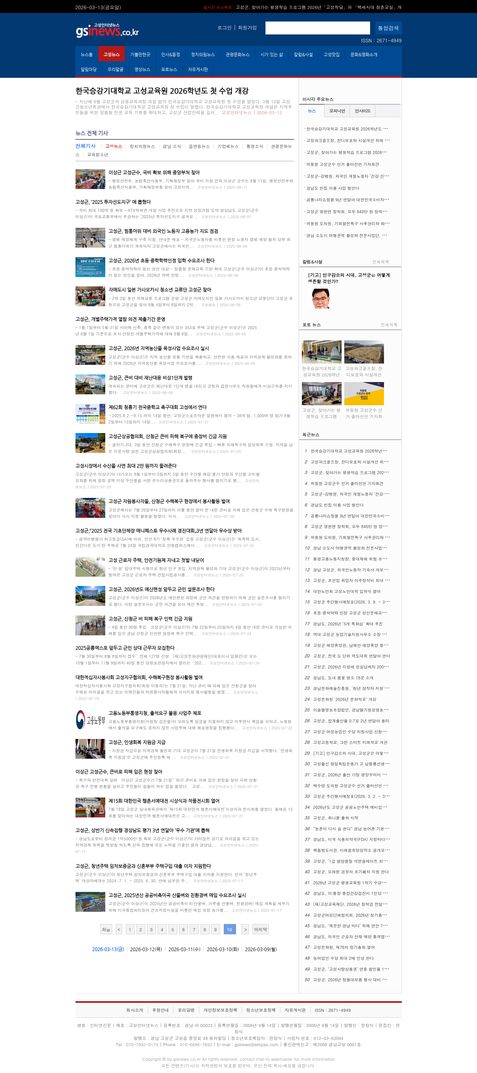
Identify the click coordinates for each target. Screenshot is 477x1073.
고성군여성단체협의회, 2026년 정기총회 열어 (354, 915)
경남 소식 (172, 146)
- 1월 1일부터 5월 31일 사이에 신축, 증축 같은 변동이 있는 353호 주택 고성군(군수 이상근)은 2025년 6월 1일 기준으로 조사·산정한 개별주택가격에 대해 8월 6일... (166, 330)
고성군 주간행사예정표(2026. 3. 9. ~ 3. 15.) (354, 602)
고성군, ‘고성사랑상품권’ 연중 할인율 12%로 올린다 (360, 969)
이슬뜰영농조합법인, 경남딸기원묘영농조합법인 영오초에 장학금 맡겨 (376, 709)
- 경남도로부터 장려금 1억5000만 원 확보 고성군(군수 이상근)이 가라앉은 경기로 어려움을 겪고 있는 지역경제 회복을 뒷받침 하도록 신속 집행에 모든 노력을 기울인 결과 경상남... (167, 845)
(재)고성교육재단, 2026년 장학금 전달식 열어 (354, 904)
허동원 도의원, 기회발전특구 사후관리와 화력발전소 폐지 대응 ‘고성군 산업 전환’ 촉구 (385, 223)
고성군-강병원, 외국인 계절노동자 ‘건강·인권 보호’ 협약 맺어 (362, 176)
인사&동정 (170, 54)
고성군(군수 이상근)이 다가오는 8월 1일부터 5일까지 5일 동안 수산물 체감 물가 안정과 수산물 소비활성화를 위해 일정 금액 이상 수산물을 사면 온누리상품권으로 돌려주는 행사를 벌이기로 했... (167, 480)
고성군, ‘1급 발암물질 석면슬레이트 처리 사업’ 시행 (360, 861)
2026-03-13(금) (108, 949)
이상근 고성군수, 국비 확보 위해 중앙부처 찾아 (154, 172)
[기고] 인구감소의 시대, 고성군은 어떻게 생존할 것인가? (364, 753)
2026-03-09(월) (261, 949)
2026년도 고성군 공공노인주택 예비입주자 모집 (356, 807)
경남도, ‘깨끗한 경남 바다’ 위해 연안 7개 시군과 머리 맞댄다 (368, 925)
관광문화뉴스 (238, 54)
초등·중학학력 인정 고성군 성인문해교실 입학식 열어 (360, 612)
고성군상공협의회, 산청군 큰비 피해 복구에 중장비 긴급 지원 (168, 436)
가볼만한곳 (140, 54)
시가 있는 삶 (272, 54)
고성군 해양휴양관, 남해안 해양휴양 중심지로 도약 (359, 645)
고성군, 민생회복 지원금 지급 (137, 742)
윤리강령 (186, 1010)
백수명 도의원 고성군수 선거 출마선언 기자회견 (356, 785)
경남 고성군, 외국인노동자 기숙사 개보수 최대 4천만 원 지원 (368, 569)
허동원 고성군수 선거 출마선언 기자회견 (343, 164)
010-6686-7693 (196, 1044)
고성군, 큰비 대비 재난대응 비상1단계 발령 (150, 377)
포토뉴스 (169, 69)
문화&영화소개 (364, 54)
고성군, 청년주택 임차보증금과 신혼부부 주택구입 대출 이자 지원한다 (143, 866)
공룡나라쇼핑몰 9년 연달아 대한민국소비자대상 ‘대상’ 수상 (360, 199)
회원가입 (247, 27)
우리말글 (115, 69)
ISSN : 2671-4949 (381, 40)
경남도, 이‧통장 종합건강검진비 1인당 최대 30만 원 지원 (364, 893)
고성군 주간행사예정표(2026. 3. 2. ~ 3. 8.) (353, 796)
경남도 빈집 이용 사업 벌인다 (333, 188)
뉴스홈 (87, 54)
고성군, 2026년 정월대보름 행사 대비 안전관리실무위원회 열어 (370, 979)
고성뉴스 (111, 54)
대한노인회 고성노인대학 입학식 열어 (347, 591)
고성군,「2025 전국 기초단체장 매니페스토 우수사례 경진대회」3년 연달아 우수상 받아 (158, 530)
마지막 (260, 929)
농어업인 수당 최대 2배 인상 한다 (343, 958)
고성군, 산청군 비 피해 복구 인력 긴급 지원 (150, 618)
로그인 (224, 27)
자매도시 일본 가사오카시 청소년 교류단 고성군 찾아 (160, 289)
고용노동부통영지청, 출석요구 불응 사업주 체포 (155, 713)
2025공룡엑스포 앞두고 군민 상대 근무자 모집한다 (124, 648)
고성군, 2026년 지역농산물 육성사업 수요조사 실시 (159, 348)
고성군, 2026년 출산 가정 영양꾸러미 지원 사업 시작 (361, 774)
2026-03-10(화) (223, 949)
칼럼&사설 (303, 54)
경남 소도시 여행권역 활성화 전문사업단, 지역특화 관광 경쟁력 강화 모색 (373, 235)
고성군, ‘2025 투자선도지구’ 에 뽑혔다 (113, 202)
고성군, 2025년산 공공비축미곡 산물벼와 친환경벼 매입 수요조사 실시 (177, 895)
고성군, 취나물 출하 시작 (335, 817)
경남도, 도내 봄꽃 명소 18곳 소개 (343, 677)
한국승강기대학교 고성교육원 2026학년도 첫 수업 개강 (356, 128)
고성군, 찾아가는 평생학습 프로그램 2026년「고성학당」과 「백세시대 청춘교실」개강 (385, 152)
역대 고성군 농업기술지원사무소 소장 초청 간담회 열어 (362, 634)
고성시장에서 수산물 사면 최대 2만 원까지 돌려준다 (125, 465)
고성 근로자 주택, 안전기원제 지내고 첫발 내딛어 (156, 560)
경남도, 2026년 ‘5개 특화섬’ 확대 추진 (348, 623)
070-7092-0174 (143, 1044)
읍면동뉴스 (199, 146)
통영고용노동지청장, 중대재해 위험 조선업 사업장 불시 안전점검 (371, 558)
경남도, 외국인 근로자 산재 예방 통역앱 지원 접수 (358, 936)
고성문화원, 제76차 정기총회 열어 (344, 947)
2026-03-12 (269, 112)
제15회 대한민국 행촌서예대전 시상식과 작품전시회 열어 (164, 801)
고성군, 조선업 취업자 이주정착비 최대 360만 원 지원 (361, 580)
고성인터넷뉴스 (237, 112)
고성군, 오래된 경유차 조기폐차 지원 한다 (351, 871)
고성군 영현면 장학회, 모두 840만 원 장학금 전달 (351, 211)
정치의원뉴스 (203, 54)
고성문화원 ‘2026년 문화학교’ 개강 (344, 699)
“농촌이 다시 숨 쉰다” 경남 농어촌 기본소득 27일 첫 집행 (365, 828)
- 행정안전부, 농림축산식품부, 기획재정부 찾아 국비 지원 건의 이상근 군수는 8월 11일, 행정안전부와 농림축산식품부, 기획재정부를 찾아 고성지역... (201, 184)
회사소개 (134, 1010)
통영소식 (254, 146)
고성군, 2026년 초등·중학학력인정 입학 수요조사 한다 (162, 260)
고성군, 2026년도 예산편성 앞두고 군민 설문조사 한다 (162, 589)
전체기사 (85, 145)
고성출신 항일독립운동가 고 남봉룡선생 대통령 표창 (360, 763)
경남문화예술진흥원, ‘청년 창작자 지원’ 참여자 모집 (360, 688)
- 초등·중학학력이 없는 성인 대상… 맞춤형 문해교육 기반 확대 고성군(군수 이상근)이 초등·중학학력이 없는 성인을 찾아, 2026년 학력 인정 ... (199, 272)
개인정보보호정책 (220, 1010)
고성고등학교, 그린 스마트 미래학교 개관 (350, 742)
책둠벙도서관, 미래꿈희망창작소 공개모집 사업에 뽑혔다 (364, 850)
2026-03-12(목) (146, 949)
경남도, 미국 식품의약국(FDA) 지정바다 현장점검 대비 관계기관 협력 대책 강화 (384, 839)
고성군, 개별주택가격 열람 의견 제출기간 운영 (120, 319)
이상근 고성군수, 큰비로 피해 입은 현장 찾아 (118, 771)
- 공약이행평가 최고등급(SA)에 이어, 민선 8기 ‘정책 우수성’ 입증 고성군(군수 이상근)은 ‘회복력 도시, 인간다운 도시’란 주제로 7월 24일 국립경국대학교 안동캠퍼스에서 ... (168, 542)
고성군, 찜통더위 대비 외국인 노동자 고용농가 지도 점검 (163, 231)
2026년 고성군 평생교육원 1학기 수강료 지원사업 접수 (362, 882)
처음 (106, 929)
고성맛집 (332, 54)
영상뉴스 (142, 69)
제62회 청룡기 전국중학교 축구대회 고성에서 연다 (158, 407)
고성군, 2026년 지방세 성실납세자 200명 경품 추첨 (359, 666)
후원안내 (160, 1010)
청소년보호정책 (261, 1010)
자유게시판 (198, 69)
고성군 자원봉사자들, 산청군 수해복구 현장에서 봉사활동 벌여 (169, 501)
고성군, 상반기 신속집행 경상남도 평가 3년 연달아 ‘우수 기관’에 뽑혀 (142, 830)
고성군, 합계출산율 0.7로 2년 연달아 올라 (351, 720)
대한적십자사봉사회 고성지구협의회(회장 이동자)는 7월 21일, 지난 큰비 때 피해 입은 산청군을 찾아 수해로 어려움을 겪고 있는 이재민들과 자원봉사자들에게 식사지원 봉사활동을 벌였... (166, 692)
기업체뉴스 (228, 146)
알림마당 (89, 69)
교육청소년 (97, 154)
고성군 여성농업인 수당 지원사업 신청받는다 (353, 731)
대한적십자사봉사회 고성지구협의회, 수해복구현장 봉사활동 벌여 (139, 677)
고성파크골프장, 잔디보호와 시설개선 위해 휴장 (350, 140)
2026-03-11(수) (184, 949)
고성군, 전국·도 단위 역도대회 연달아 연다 (351, 655)
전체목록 (380, 262)
